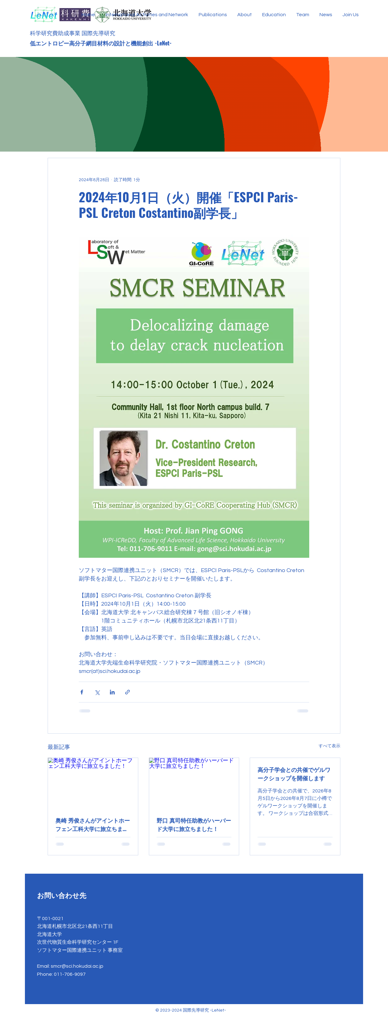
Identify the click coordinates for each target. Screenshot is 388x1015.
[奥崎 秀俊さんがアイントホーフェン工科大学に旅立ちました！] (93, 783)
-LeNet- (164, 43)
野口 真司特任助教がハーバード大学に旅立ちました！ (194, 824)
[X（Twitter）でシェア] (97, 692)
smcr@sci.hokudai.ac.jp (77, 966)
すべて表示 (329, 746)
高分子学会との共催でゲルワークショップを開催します (294, 773)
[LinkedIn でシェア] (112, 692)
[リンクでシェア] (127, 692)
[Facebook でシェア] (82, 692)
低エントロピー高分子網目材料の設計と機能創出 (92, 43)
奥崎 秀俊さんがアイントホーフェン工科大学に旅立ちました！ (92, 824)
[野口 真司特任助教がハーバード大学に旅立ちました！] (194, 783)
